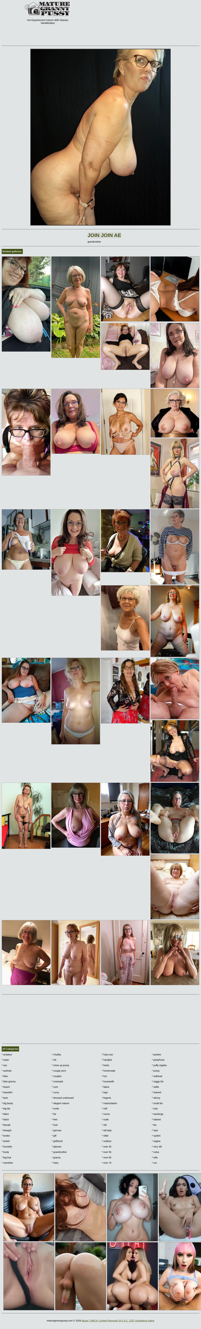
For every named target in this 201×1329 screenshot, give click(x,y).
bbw (5, 1076)
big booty (7, 1103)
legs (105, 1092)
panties (156, 1054)
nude (105, 1119)
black (5, 1119)
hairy (55, 1162)
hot (104, 1076)
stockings (157, 1114)
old (104, 1125)
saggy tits (157, 1081)
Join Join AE (104, 235)
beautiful (7, 1092)
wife (155, 1157)
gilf (54, 1135)
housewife (108, 1081)
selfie (155, 1087)
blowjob (6, 1130)
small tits (157, 1103)
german (56, 1130)
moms (106, 1114)
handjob (107, 1059)
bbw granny (9, 1081)
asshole (7, 1070)
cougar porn (59, 1070)
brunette (7, 1146)
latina (105, 1087)
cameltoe (7, 1162)
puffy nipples (159, 1065)
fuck (55, 1125)
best (5, 1097)
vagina (156, 1141)
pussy (156, 1070)
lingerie (106, 1097)
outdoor (107, 1141)
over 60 (106, 1157)
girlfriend (57, 1141)
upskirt (156, 1135)
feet (54, 1119)
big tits (6, 1108)
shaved (156, 1092)
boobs (6, 1135)
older (105, 1135)
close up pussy (60, 1065)
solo (155, 1108)
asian (5, 1059)
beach (6, 1087)
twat (155, 1130)
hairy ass (107, 1054)
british (6, 1141)
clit (54, 1059)
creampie (57, 1081)
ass (4, 1065)
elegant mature (60, 1103)
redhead (157, 1076)
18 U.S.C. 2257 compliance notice (136, 1320)
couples (57, 1076)
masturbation (109, 1103)
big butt (6, 1157)
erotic (55, 1108)
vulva (155, 1152)
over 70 (106, 1162)
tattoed (156, 1119)
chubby (56, 1054)
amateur (7, 1054)
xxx (154, 1162)
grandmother (59, 1152)
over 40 (106, 1146)
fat (54, 1114)
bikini (5, 1114)
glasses (56, 1146)
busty (5, 1152)
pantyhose (158, 1059)
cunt (55, 1087)
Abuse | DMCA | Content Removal (100, 1320)
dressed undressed (63, 1097)
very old (157, 1146)
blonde (6, 1125)
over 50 (106, 1152)
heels (105, 1065)
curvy (55, 1092)
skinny (156, 1097)
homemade (108, 1070)
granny (56, 1157)
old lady (107, 1130)
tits (154, 1125)
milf (104, 1108)
